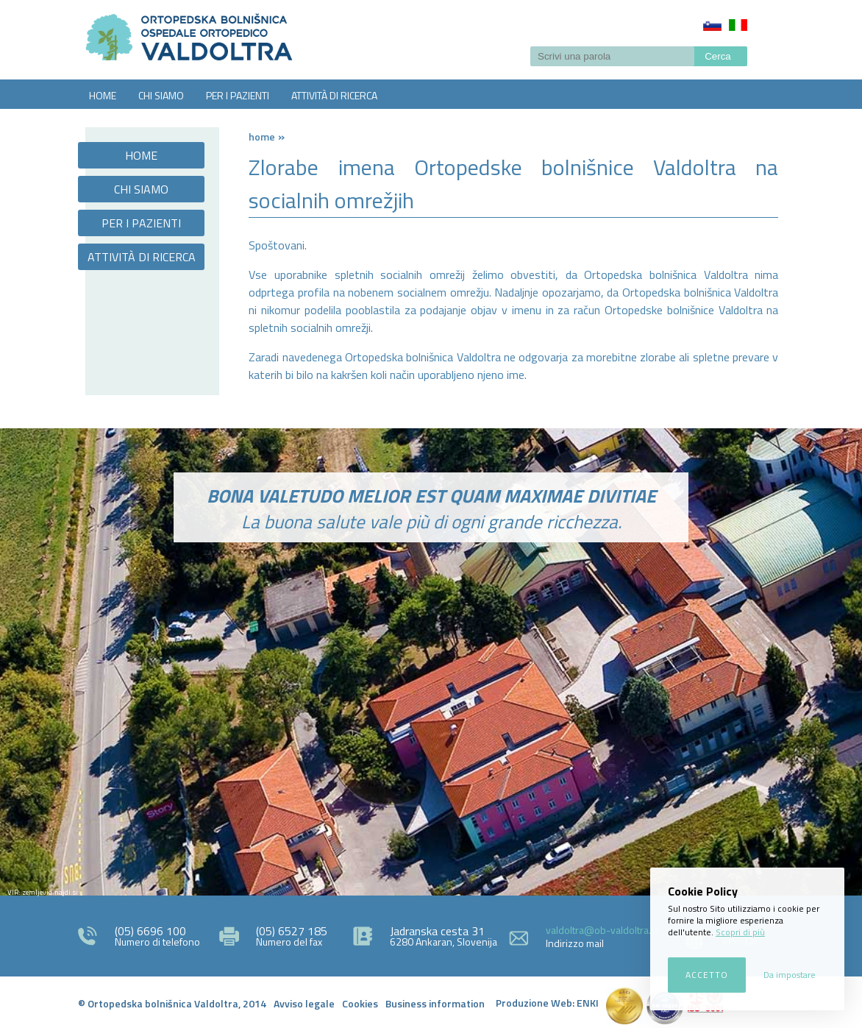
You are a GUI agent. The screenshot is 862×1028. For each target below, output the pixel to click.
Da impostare (789, 975)
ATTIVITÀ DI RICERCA (334, 95)
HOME (102, 95)
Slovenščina (712, 25)
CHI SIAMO (161, 95)
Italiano (738, 25)
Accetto (706, 975)
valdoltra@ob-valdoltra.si (602, 929)
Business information (435, 1003)
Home (262, 136)
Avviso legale (304, 1003)
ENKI (588, 1002)
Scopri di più (740, 932)
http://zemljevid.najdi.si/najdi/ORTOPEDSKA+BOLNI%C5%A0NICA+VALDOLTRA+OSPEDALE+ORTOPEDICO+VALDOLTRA (431, 744)
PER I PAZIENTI (237, 95)
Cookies (360, 1003)
